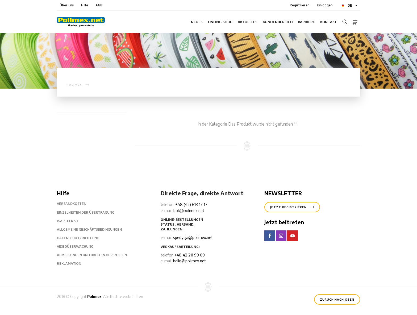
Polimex (94, 296)
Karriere (306, 22)
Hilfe (84, 5)
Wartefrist (72, 221)
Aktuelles (247, 22)
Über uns (67, 5)
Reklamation (73, 264)
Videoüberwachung (79, 246)
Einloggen (324, 5)
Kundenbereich (278, 22)
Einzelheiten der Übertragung (90, 212)
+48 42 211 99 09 (189, 254)
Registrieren (299, 5)
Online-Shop (220, 22)
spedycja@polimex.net (193, 237)
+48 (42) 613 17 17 (191, 204)
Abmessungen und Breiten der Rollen (96, 255)
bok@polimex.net (188, 210)
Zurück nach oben (337, 299)
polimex (74, 84)
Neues (197, 22)
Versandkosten (75, 204)
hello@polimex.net (189, 260)
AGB (98, 5)
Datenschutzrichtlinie (82, 238)
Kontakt (328, 22)
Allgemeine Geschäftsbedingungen (93, 229)
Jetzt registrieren (292, 206)
